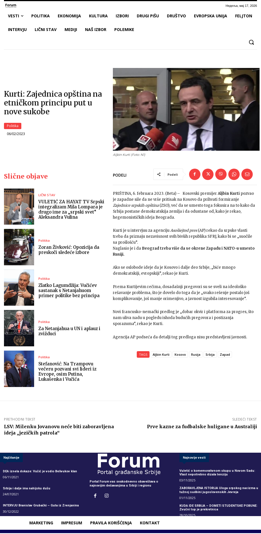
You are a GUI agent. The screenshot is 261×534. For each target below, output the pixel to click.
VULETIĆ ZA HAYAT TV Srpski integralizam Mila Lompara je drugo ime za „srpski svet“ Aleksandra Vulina (71, 210)
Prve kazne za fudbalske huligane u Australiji (202, 427)
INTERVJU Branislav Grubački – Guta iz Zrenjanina (41, 506)
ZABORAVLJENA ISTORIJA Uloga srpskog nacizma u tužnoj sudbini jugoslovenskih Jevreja (218, 490)
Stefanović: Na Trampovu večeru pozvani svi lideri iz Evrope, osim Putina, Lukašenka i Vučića (67, 372)
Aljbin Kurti (161, 355)
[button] (251, 42)
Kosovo (180, 355)
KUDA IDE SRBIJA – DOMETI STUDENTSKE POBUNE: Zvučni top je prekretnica (218, 508)
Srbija (210, 355)
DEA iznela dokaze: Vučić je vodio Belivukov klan (40, 472)
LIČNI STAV (46, 195)
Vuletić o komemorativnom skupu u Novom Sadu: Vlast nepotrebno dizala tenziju (217, 473)
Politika (12, 126)
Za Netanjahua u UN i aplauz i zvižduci (69, 332)
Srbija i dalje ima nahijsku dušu (26, 489)
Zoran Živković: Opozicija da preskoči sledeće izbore (68, 250)
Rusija (195, 355)
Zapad (225, 355)
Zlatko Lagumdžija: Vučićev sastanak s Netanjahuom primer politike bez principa (69, 291)
